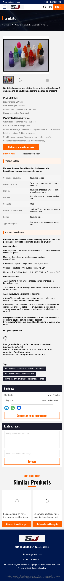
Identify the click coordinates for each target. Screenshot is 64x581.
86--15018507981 (53, 2)
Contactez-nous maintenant (32, 416)
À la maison (6, 25)
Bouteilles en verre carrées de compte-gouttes (24, 368)
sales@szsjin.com (11, 2)
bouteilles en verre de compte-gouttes (38, 25)
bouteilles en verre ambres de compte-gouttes (24, 379)
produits (18, 25)
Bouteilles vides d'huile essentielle (19, 374)
